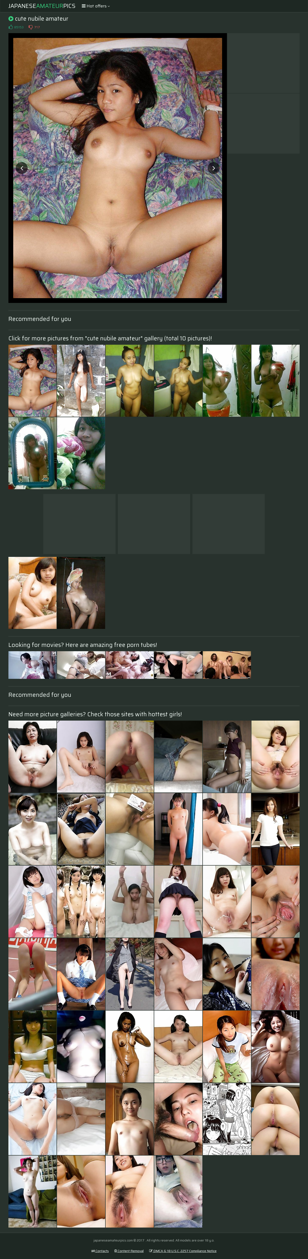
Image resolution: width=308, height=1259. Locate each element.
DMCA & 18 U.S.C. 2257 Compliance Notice (183, 1250)
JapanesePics (42, 6)
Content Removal (129, 1250)
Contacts (100, 1250)
